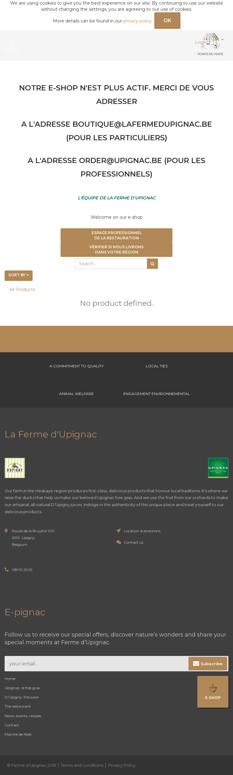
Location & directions (142, 531)
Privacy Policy (122, 765)
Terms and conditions (82, 765)
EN (218, 39)
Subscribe (212, 663)
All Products (22, 289)
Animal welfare (76, 393)
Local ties (157, 366)
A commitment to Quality (76, 366)
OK (167, 20)
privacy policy (137, 21)
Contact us (133, 542)
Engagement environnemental (156, 393)
